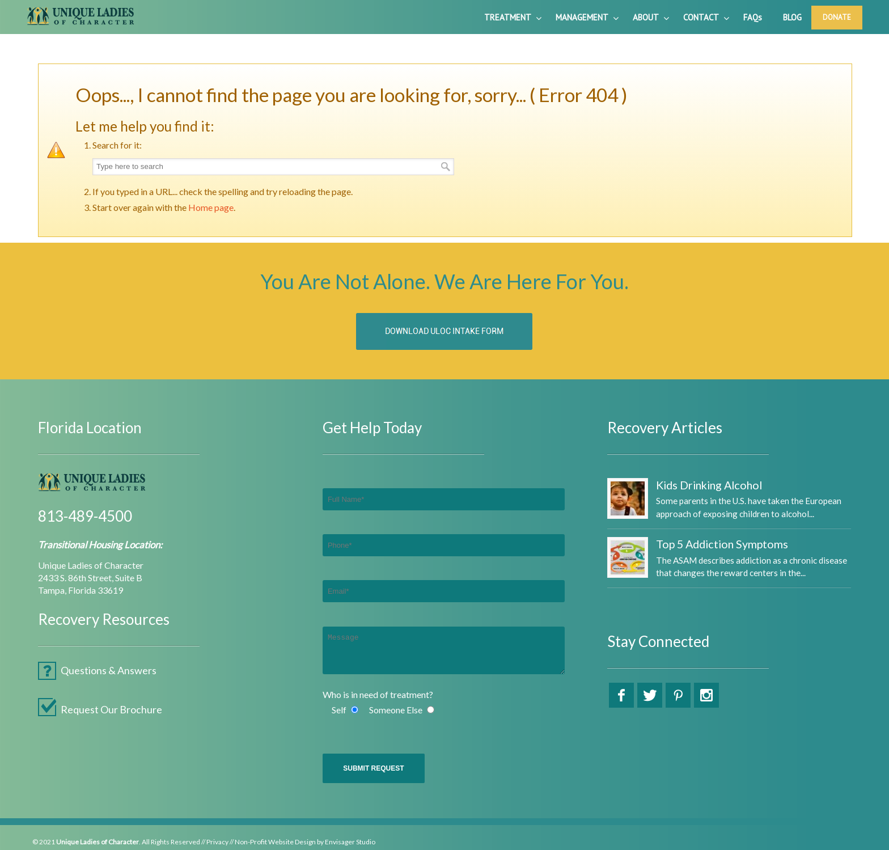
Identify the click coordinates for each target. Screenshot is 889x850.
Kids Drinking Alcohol (709, 485)
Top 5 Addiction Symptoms (722, 544)
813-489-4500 (85, 516)
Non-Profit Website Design (275, 842)
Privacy (217, 842)
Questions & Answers (108, 670)
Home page (211, 207)
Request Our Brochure (111, 709)
